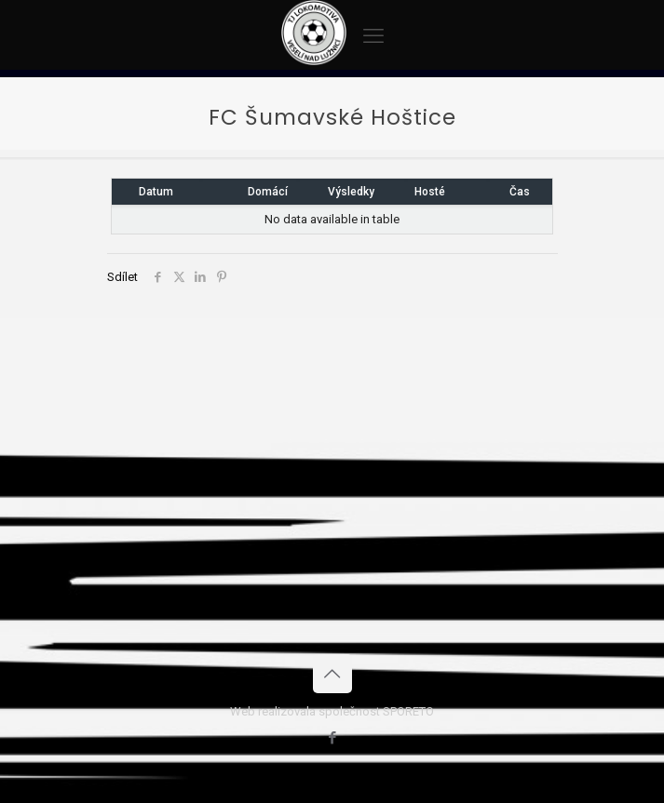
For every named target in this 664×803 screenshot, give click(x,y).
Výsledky (351, 191)
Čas (519, 191)
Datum (156, 191)
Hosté (429, 191)
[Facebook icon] (332, 737)
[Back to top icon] (332, 673)
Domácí (268, 191)
